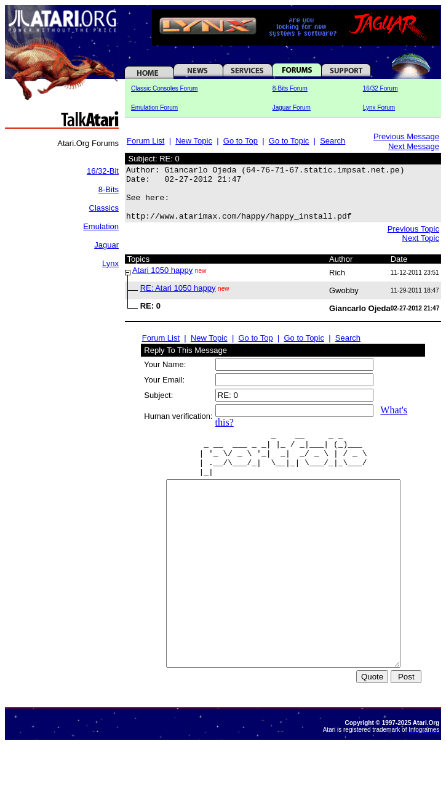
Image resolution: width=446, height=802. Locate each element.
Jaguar (106, 244)
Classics (104, 208)
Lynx (110, 263)
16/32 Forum (380, 88)
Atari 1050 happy (162, 281)
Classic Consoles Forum (164, 88)
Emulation (101, 226)
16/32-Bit (103, 171)
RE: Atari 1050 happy (178, 299)
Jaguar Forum (292, 107)
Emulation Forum (154, 107)
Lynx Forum (379, 107)
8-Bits (108, 189)
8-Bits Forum (290, 88)
